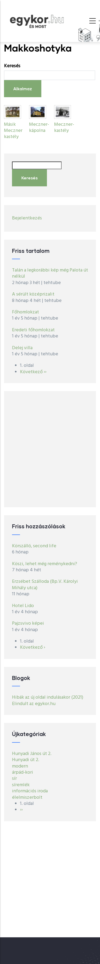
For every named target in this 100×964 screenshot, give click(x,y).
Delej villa (22, 348)
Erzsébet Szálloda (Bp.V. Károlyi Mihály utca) (45, 585)
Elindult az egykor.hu (33, 704)
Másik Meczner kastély (13, 131)
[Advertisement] (50, 449)
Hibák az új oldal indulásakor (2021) (47, 697)
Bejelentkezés (27, 218)
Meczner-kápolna (39, 128)
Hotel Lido (23, 606)
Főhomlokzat (25, 312)
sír (14, 778)
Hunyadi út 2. (25, 760)
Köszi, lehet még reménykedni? (44, 564)
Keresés (12, 66)
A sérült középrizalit (33, 294)
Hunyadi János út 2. (31, 754)
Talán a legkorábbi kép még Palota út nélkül (50, 273)
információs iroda (30, 791)
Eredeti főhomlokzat (33, 330)
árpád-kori (22, 772)
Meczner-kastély (64, 128)
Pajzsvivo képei (28, 623)
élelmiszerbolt (27, 797)
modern (20, 766)
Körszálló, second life (34, 546)
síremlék (21, 785)
